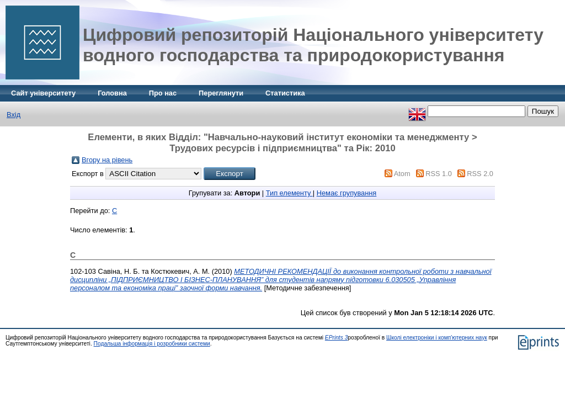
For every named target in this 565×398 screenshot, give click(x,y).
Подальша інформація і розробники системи (152, 344)
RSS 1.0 (438, 173)
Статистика (285, 93)
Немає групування (347, 193)
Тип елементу (289, 193)
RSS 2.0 (480, 173)
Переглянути (221, 93)
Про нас (163, 93)
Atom (402, 173)
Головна (112, 93)
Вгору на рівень (107, 160)
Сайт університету (43, 93)
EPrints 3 (336, 338)
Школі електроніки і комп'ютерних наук (436, 338)
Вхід (13, 114)
